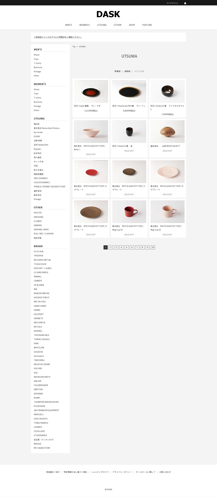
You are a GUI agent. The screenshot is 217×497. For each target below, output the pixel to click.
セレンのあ (38, 161)
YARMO (37, 310)
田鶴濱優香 (38, 174)
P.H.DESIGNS (39, 406)
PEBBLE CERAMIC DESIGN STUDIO (49, 186)
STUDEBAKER (40, 435)
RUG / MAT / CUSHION (43, 233)
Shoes (36, 55)
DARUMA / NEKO (41, 229)
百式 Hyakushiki (41, 145)
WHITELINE (39, 347)
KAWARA (38, 225)
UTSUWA (101, 25)
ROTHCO (38, 326)
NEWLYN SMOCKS (41, 293)
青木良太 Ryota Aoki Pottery (47, 128)
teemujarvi (39, 356)
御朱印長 (38, 238)
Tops (36, 59)
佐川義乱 (38, 157)
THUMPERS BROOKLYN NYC (46, 402)
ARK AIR (37, 381)
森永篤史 (38, 195)
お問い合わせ (165, 472)
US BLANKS (39, 285)
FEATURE (147, 25)
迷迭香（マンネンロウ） (44, 439)
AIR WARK (38, 393)
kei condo (38, 132)
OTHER (117, 25)
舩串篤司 (38, 153)
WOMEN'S (84, 25)
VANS (36, 343)
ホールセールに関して (145, 472)
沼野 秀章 (38, 140)
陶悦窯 (37, 124)
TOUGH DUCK (40, 264)
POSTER (38, 213)
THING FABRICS (41, 423)
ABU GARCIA (39, 322)
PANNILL (38, 276)
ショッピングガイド (99, 472)
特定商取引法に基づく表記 (75, 472)
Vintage (37, 71)
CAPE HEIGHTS (40, 418)
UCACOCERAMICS (42, 182)
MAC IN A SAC (40, 301)
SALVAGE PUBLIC (41, 297)
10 (153, 247)
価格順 (127, 71)
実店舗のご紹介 (53, 472)
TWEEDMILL (39, 360)
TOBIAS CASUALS (42, 339)
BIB (35, 289)
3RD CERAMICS (41, 178)
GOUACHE (38, 352)
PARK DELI (38, 414)
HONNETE (38, 318)
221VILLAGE (39, 431)
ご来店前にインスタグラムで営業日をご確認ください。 (58, 37)
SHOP (132, 25)
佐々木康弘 (38, 170)
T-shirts (37, 63)
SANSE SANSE (40, 306)
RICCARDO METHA (42, 260)
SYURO (37, 136)
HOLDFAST (39, 314)
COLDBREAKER (41, 385)
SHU (36, 372)
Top (74, 47)
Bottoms (38, 67)
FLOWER (38, 221)
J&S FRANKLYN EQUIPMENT (46, 410)
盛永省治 (38, 191)
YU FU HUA (38, 251)
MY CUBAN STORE (42, 448)
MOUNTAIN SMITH (42, 377)
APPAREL (38, 331)
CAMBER (38, 281)
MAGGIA (37, 443)
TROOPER (38, 255)
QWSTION (38, 389)
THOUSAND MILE (41, 335)
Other (36, 75)
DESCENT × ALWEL (43, 268)
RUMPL (37, 397)
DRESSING (38, 217)
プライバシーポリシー (122, 472)
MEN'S (68, 25)
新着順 (117, 71)
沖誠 (36, 165)
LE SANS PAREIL (41, 272)
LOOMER (38, 427)
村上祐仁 (38, 149)
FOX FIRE (38, 368)
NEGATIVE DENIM (42, 364)
